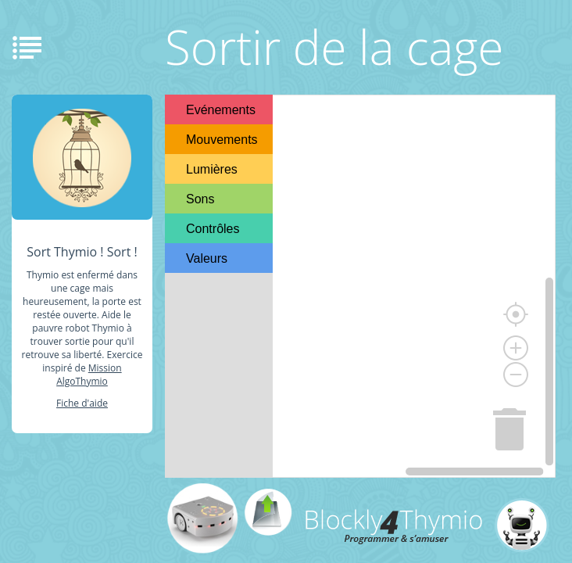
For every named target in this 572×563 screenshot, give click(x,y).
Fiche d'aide (82, 403)
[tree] (219, 184)
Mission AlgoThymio (89, 374)
